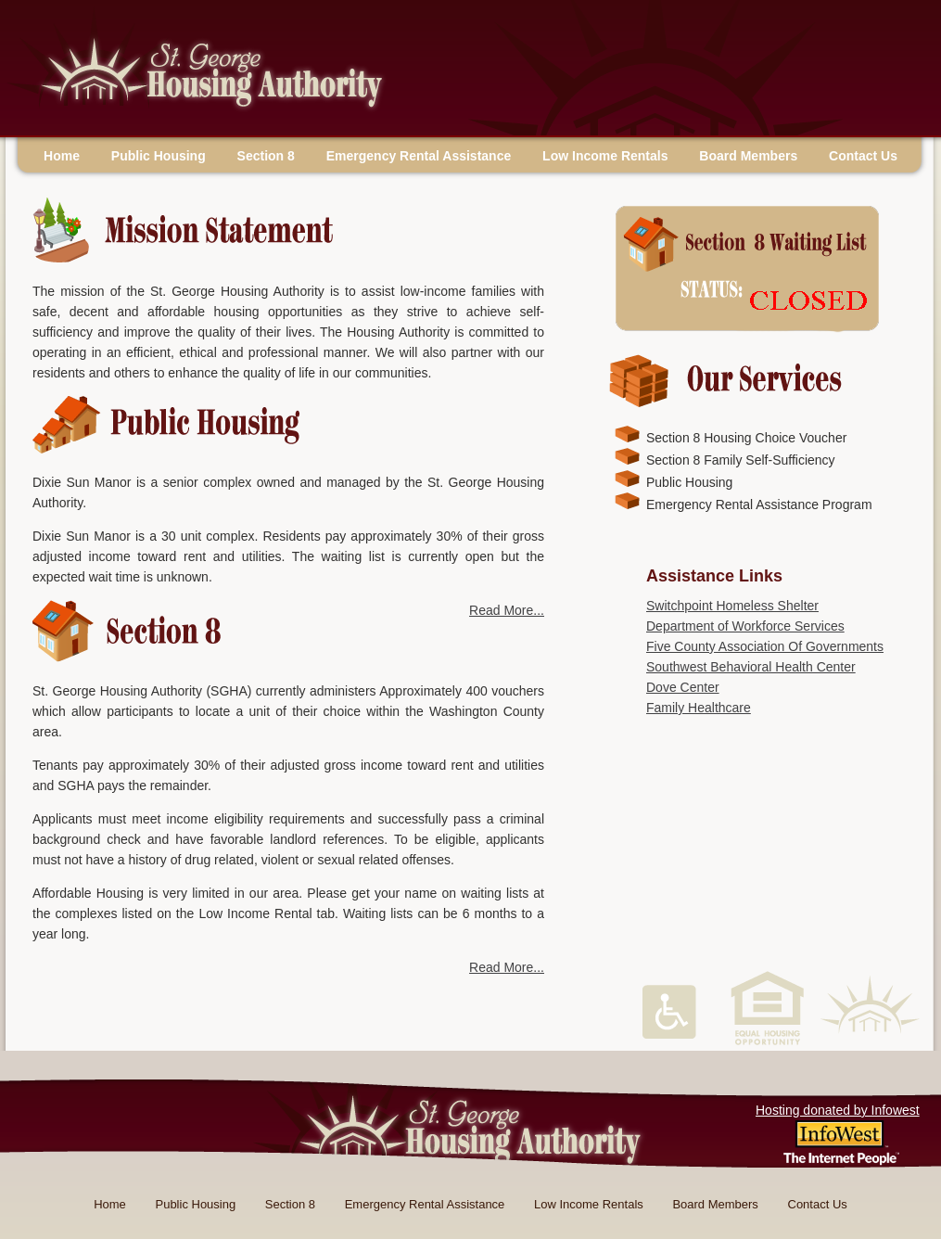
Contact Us (863, 155)
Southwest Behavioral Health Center (751, 666)
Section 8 (266, 155)
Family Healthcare (698, 707)
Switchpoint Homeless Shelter (732, 605)
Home (62, 155)
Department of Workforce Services (745, 626)
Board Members (748, 155)
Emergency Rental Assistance (418, 155)
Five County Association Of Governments (765, 646)
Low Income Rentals (605, 155)
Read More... (506, 610)
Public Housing (158, 155)
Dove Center (682, 687)
